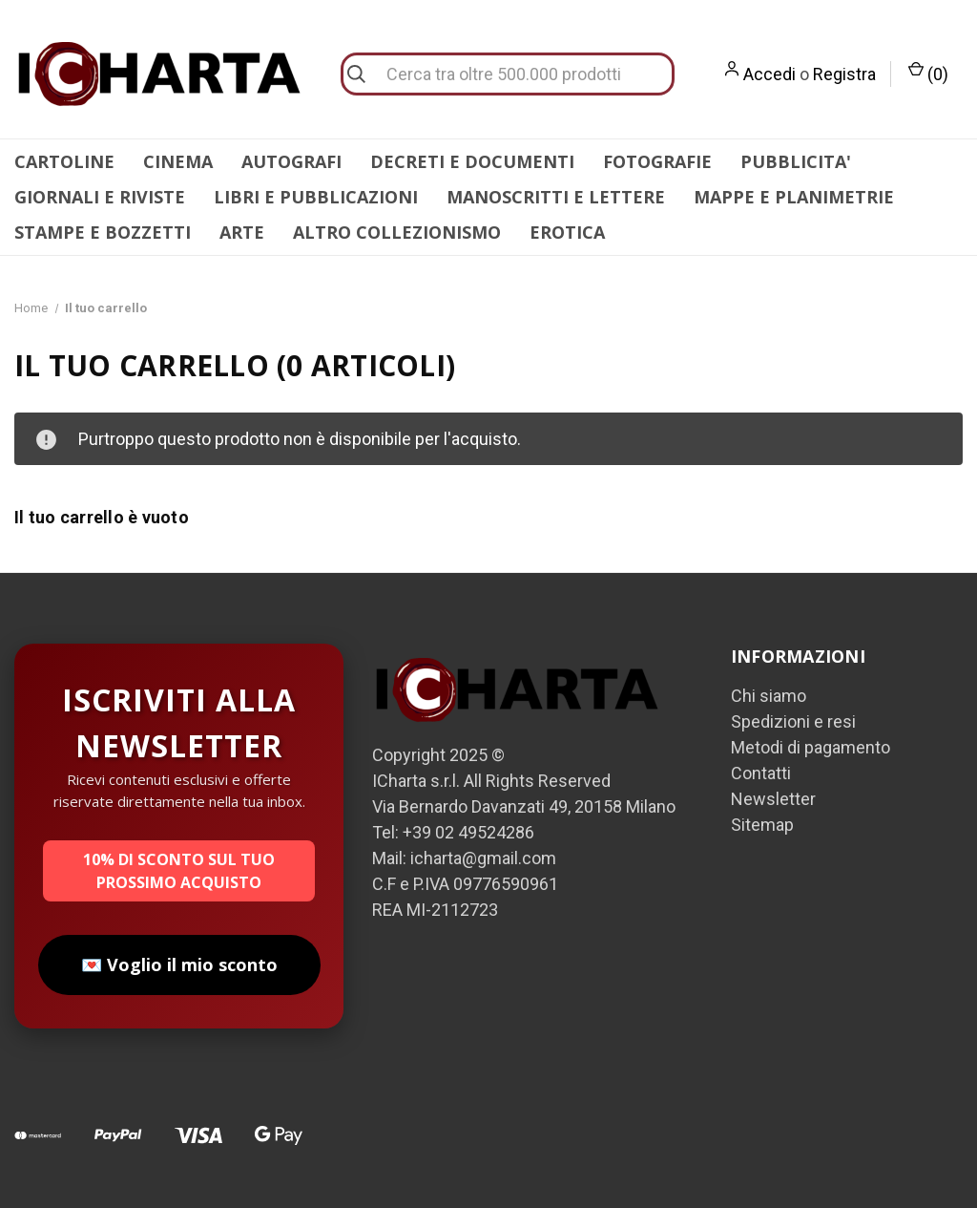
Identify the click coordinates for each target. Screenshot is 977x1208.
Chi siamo (768, 696)
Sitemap (762, 825)
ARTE (241, 232)
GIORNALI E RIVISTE (99, 196)
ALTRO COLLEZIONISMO (397, 232)
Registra (844, 74)
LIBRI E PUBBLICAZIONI (316, 196)
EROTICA (567, 232)
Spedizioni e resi (793, 721)
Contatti (761, 773)
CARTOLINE (64, 161)
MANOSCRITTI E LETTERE (556, 196)
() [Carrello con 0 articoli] (928, 72)
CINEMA (178, 161)
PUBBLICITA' (795, 161)
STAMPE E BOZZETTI (102, 232)
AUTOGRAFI (291, 161)
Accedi (769, 74)
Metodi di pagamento (810, 747)
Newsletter (773, 799)
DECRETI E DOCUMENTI (472, 161)
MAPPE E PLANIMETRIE (794, 196)
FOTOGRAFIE (657, 161)
